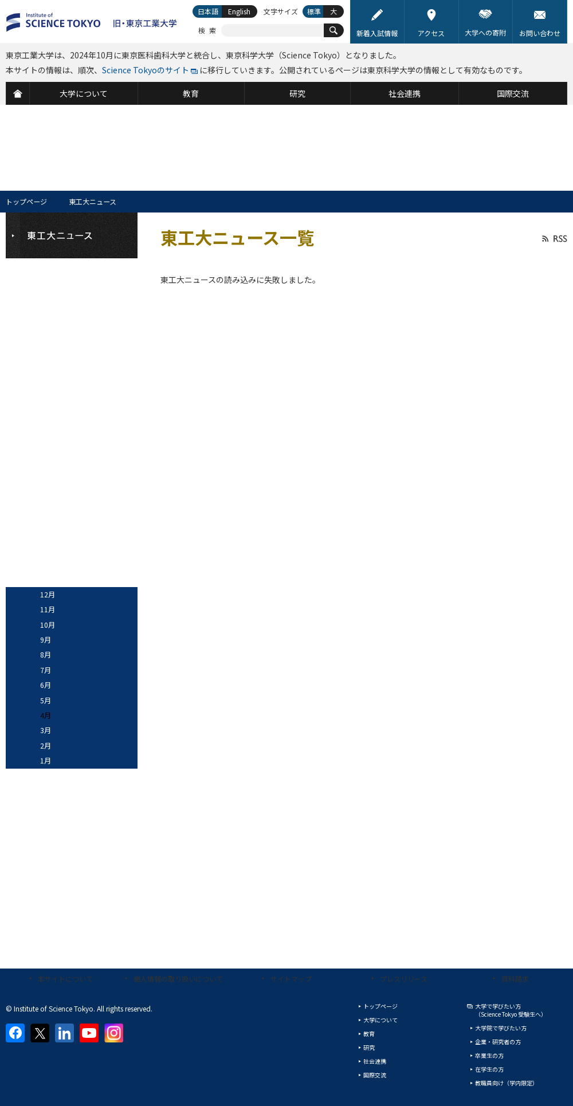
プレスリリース (403, 978)
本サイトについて (65, 978)
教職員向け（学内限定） (506, 1083)
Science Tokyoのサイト (145, 70)
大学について (380, 1020)
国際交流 (374, 1074)
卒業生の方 (489, 1055)
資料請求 (515, 978)
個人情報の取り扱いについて (178, 978)
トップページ (26, 201)
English (239, 11)
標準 (314, 11)
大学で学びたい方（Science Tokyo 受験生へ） (511, 1010)
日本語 (208, 11)
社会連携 (374, 1061)
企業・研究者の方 (498, 1041)
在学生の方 (489, 1069)
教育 (369, 1033)
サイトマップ (291, 978)
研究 (369, 1047)
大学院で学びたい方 (501, 1028)
